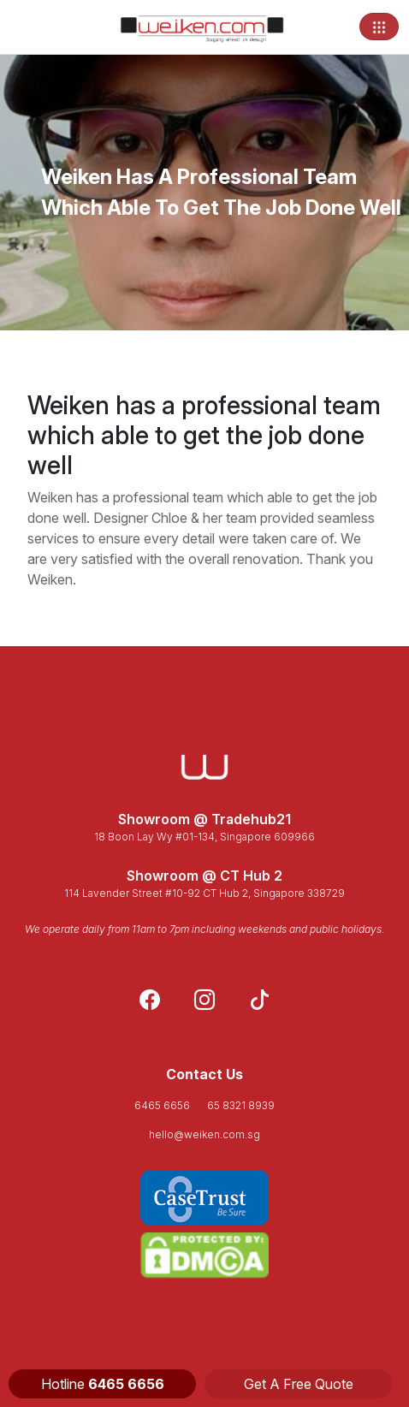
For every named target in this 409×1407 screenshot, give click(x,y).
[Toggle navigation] (379, 26)
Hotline (102, 1383)
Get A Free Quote (298, 1383)
